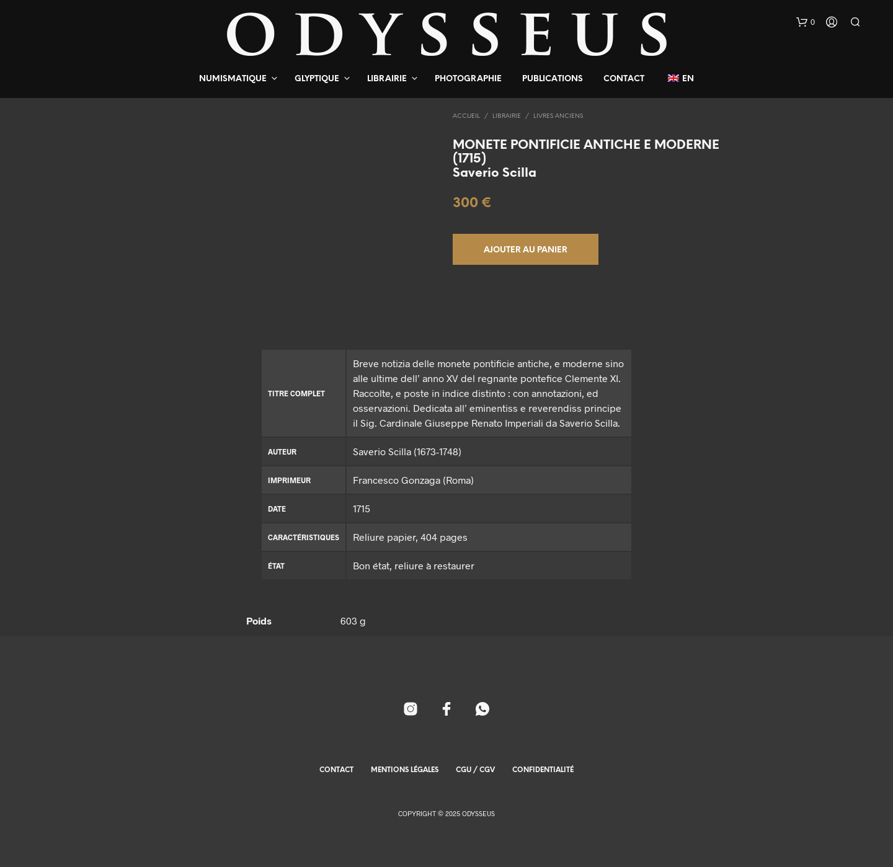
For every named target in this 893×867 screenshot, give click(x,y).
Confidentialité (543, 770)
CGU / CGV (475, 770)
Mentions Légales (404, 770)
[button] (805, 22)
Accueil (466, 116)
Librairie (387, 79)
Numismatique (233, 79)
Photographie (468, 79)
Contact (623, 79)
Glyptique (317, 79)
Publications (552, 79)
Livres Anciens (558, 116)
